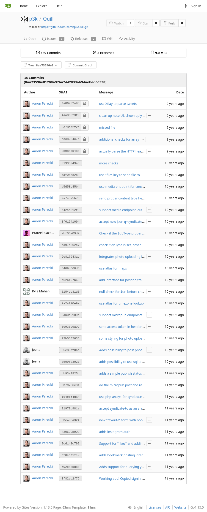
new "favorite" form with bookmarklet (127, 420)
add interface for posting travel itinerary (129, 280)
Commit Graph (80, 65)
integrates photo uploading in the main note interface (139, 256)
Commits (48, 53)
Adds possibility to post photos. (122, 350)
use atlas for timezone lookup (121, 303)
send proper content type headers (125, 198)
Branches (103, 53)
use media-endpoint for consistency (126, 186)
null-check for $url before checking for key (131, 291)
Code (30, 38)
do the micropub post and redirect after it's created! (138, 385)
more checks (108, 163)
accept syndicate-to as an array (122, 408)
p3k (33, 19)
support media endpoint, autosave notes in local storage (141, 210)
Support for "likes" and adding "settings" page (133, 443)
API (167, 507)
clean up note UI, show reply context (126, 115)
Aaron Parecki (42, 103)
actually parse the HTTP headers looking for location (138, 151)
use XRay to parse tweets (118, 103)
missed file (107, 127)
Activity (127, 38)
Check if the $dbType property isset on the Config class (140, 233)
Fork (169, 23)
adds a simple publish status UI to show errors (134, 373)
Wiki (107, 38)
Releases (83, 38)
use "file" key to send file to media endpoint (132, 175)
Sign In (193, 6)
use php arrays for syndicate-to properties (131, 397)
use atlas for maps (113, 268)
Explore (41, 6)
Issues (53, 38)
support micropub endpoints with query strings (135, 315)
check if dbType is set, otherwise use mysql (131, 245)
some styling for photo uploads (122, 338)
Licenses (155, 507)
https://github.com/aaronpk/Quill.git (64, 27)
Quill (48, 19)
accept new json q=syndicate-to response (130, 221)
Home (23, 6)
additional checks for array (119, 139)
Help (59, 6)
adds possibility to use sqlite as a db (126, 361)
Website (180, 507)
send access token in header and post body (131, 326)
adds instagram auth (114, 432)
